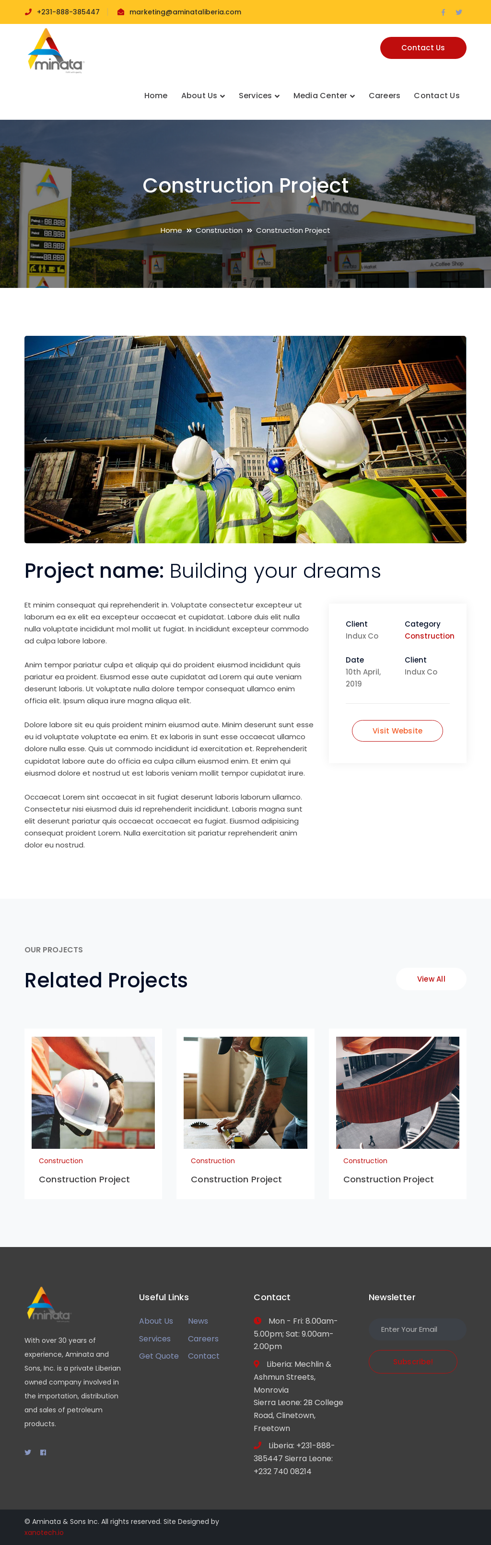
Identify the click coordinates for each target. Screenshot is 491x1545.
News (198, 1321)
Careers (203, 1338)
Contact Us (423, 48)
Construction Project (84, 1179)
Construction (219, 230)
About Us (156, 1321)
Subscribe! (413, 1362)
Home (171, 230)
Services (155, 1338)
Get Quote (159, 1356)
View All (431, 979)
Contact (204, 1356)
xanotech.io (44, 1532)
